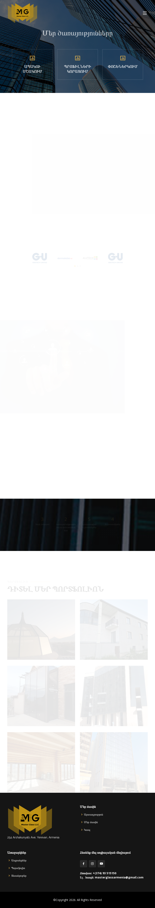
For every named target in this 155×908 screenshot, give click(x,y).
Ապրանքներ (18, 860)
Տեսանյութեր (18, 875)
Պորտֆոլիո (18, 868)
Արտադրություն (93, 814)
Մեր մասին (91, 822)
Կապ (87, 829)
